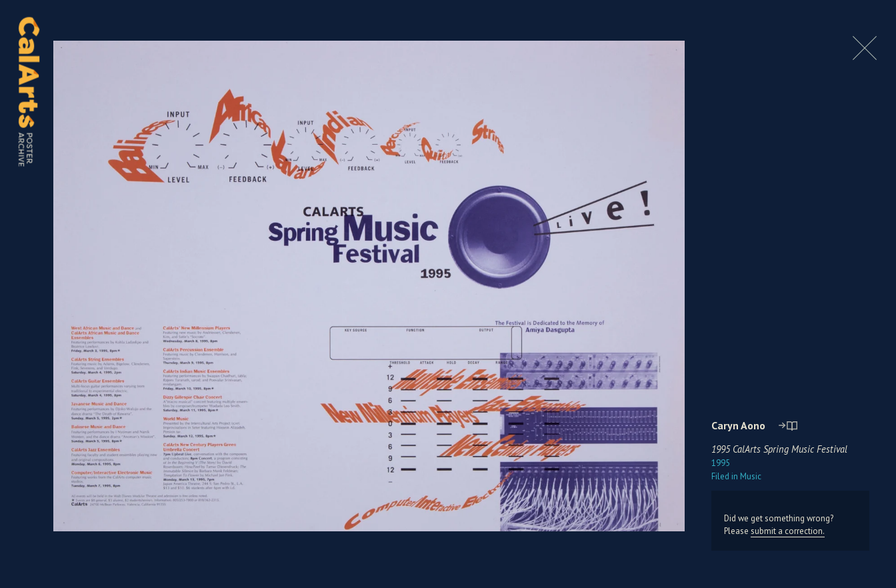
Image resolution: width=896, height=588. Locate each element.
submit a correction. (788, 531)
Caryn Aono (738, 425)
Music (736, 476)
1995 (720, 463)
